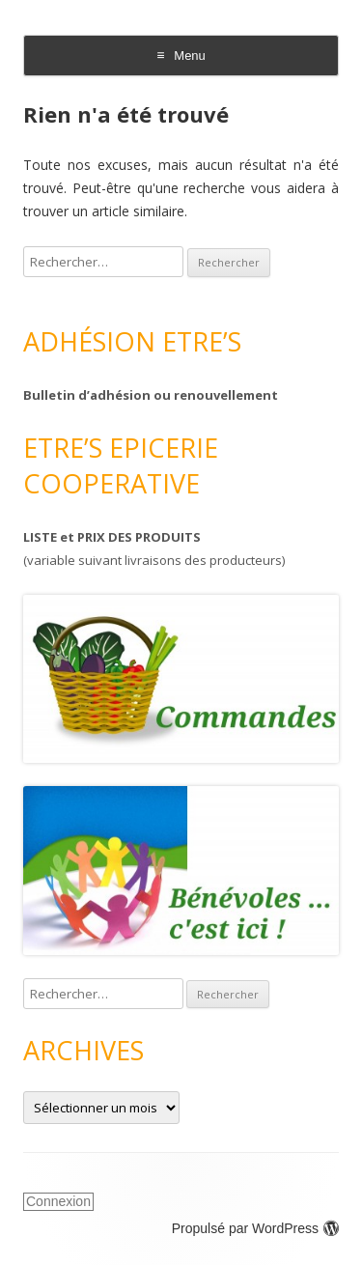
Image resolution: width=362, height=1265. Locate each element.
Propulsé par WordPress (255, 1228)
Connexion (58, 1201)
